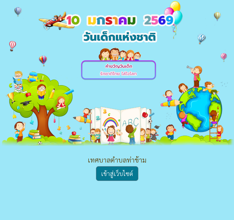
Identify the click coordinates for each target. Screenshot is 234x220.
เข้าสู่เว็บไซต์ (117, 174)
